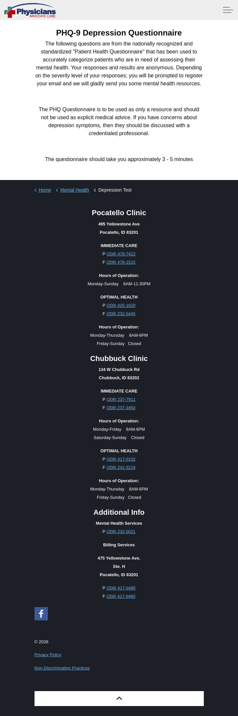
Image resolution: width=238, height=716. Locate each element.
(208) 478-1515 (120, 262)
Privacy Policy (48, 654)
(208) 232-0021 (121, 531)
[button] (119, 698)
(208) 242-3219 (120, 467)
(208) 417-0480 (121, 587)
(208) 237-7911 (121, 399)
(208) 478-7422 (121, 253)
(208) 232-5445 (120, 313)
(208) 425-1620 (121, 305)
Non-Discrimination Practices (62, 668)
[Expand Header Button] (228, 10)
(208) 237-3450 (120, 407)
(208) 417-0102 (121, 459)
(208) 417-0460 (120, 596)
